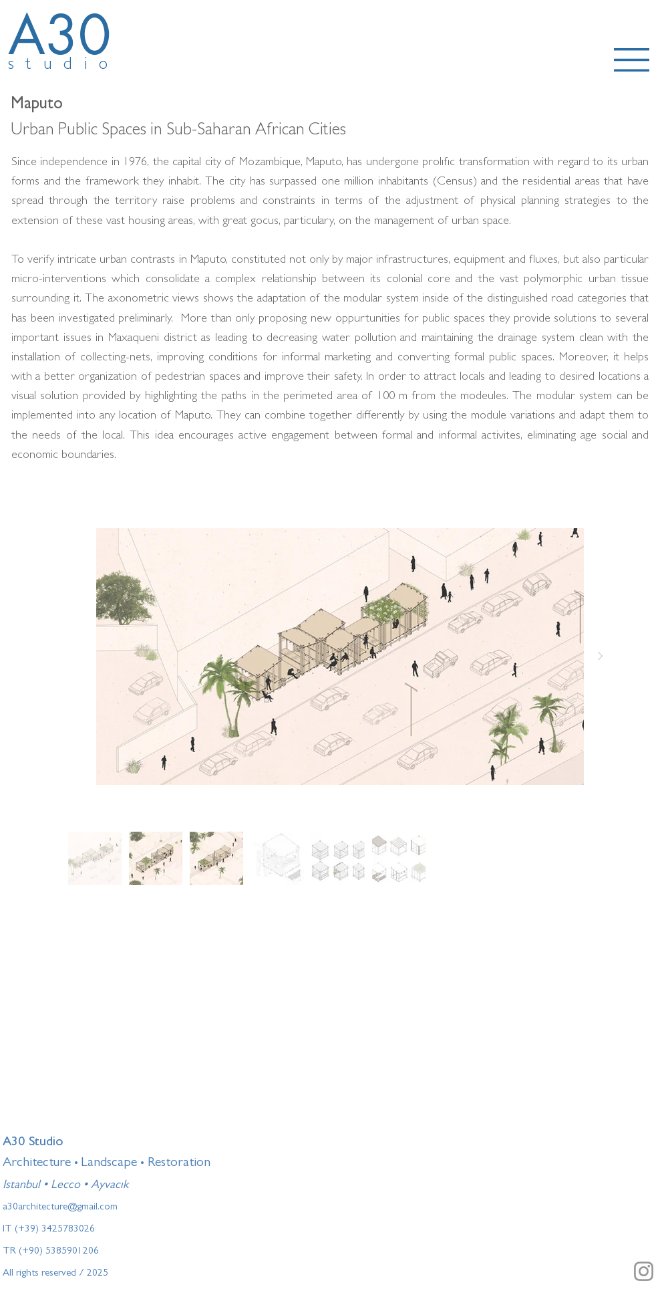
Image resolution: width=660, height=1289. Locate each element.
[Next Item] (600, 656)
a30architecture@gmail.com (60, 1208)
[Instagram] (644, 1271)
